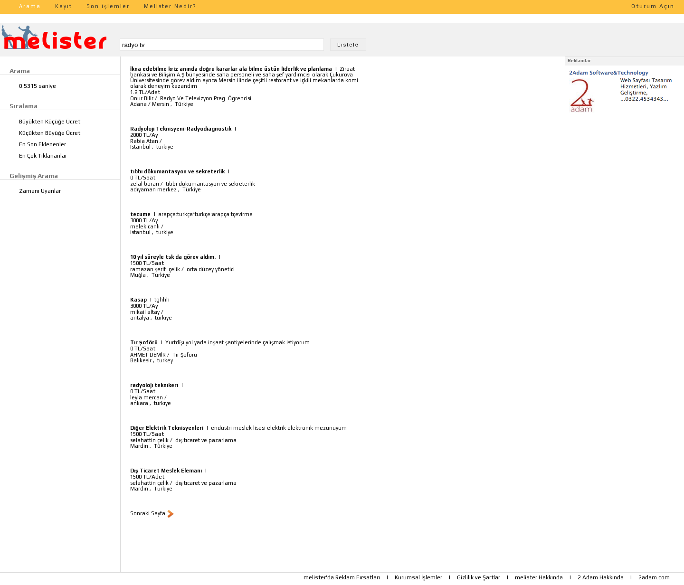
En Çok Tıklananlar (43, 155)
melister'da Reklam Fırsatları (342, 577)
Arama (30, 6)
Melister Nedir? (170, 6)
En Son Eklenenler (42, 144)
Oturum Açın (652, 6)
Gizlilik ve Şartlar (478, 577)
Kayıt (63, 6)
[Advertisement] (624, 174)
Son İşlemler (108, 6)
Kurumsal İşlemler (418, 577)
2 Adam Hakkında (601, 577)
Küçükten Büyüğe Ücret (49, 133)
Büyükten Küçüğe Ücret (49, 121)
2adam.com (654, 577)
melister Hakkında (539, 577)
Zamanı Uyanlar (40, 191)
